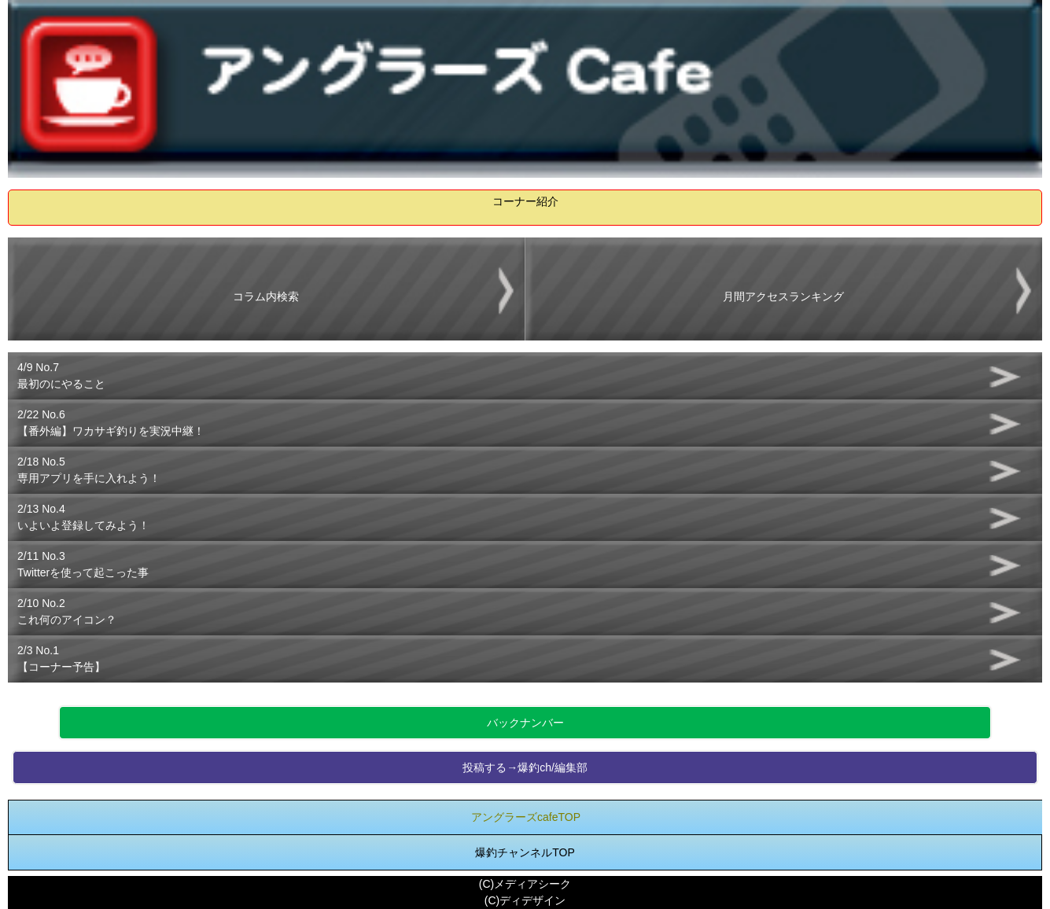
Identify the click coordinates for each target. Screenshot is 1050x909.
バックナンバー (525, 722)
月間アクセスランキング (783, 296)
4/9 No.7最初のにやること (61, 375)
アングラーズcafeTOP (525, 817)
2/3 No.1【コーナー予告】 (61, 658)
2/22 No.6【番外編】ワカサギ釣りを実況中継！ (110, 422)
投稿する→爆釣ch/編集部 (525, 767)
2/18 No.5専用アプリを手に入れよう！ (88, 469)
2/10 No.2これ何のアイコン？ (66, 611)
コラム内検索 (266, 296)
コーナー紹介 (525, 201)
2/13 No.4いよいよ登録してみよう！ (83, 517)
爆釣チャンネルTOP (525, 852)
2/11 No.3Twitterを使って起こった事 (83, 564)
